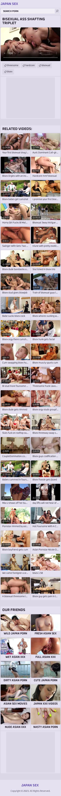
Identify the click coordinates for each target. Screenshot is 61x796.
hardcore (30, 65)
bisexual (46, 65)
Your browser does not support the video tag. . (30, 44)
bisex (9, 72)
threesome (12, 65)
